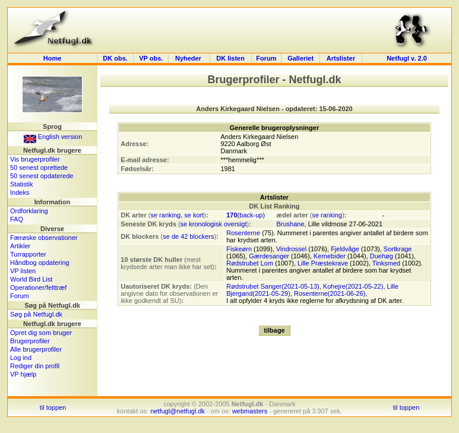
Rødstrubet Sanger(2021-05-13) (272, 286)
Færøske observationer (44, 237)
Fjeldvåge (345, 248)
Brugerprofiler (30, 340)
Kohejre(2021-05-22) (353, 286)
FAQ (16, 219)
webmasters (249, 411)
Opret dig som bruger (41, 332)
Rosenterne (243, 232)
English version (53, 136)
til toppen (53, 407)
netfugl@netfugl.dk (177, 411)
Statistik (21, 184)
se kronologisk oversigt (214, 223)
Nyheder (189, 58)
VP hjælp (23, 374)
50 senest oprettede (39, 167)
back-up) (252, 215)
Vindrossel (291, 248)
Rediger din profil (34, 365)
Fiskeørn (239, 248)
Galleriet (300, 58)
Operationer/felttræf (38, 287)
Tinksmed (386, 263)
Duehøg (381, 256)
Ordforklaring (29, 210)
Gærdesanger (269, 256)
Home (52, 58)
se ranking (165, 215)
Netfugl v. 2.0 (407, 58)
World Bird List (31, 279)
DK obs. (115, 58)
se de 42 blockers (188, 236)
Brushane (290, 223)
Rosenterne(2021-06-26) (329, 293)
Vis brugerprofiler (35, 159)
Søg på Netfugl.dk (36, 314)
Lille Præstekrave (322, 263)
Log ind (20, 357)
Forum (266, 58)
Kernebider (330, 256)
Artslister (341, 58)
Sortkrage (398, 248)
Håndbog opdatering (39, 262)
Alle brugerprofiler (36, 349)
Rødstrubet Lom (249, 263)
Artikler (20, 245)
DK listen (230, 58)
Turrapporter (28, 254)
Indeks (19, 192)
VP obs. (151, 58)
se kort (194, 215)
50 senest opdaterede (41, 175)
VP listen (23, 270)
